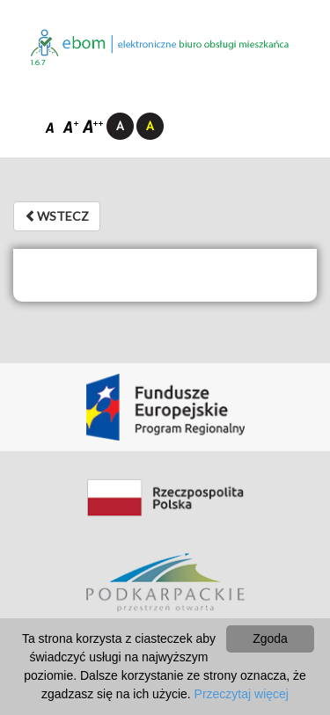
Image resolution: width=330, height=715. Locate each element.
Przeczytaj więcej (241, 694)
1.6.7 (38, 63)
